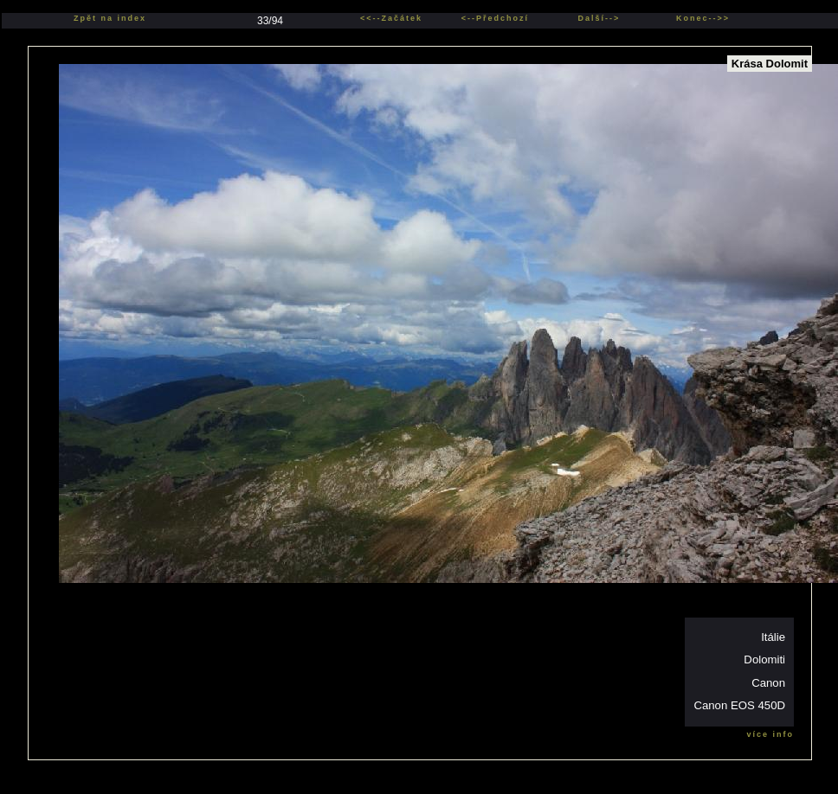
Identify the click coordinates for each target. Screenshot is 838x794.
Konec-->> (703, 18)
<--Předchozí (495, 18)
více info (770, 734)
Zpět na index (110, 18)
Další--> (599, 18)
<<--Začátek (391, 18)
